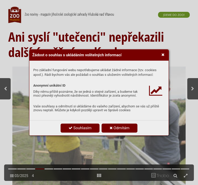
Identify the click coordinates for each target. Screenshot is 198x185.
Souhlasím (80, 128)
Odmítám (120, 128)
